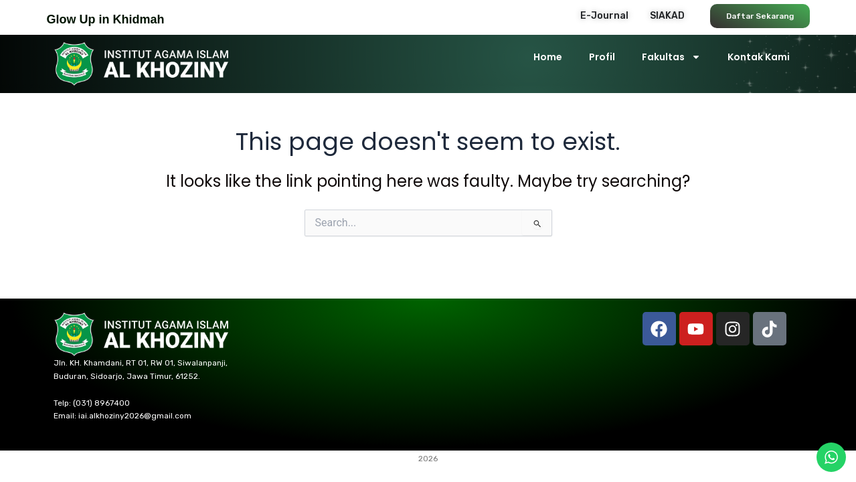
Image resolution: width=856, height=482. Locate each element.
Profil (602, 57)
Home (547, 57)
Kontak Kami (758, 57)
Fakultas (671, 57)
